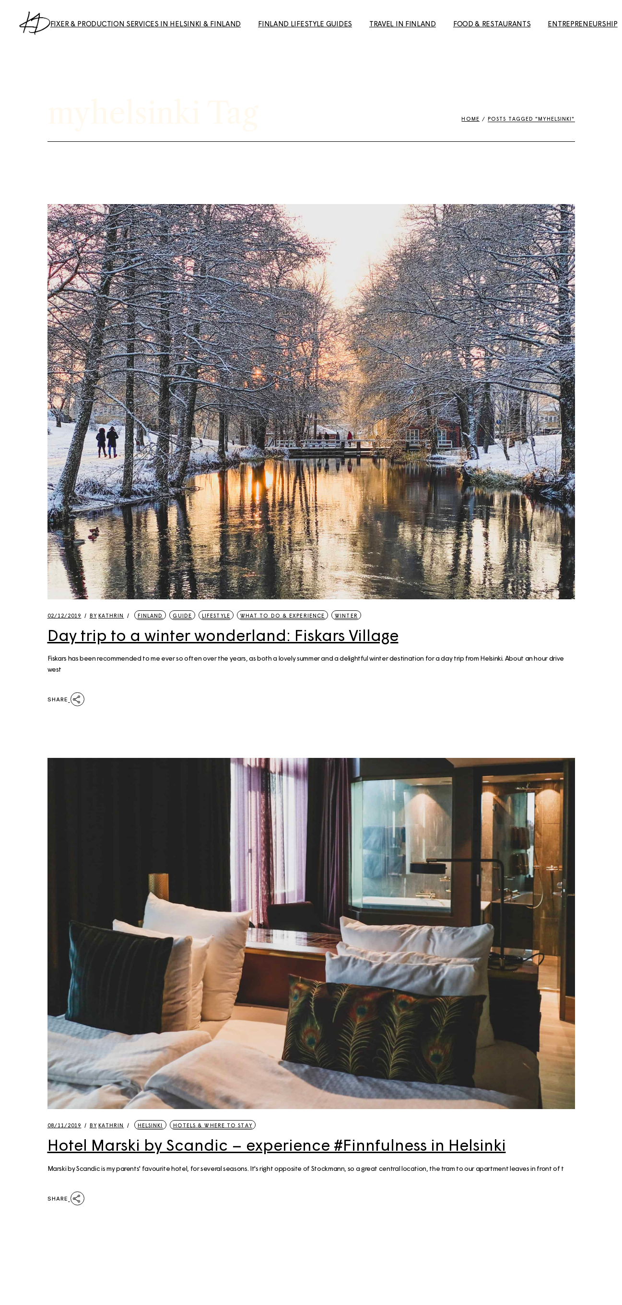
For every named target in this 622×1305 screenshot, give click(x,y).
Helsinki (150, 1125)
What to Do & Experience (282, 615)
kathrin (107, 615)
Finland (150, 615)
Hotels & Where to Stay (212, 1125)
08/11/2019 (64, 1125)
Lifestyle (216, 615)
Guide (182, 615)
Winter (346, 615)
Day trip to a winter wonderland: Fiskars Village (223, 634)
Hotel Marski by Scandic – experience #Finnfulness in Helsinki (276, 1144)
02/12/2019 (64, 615)
